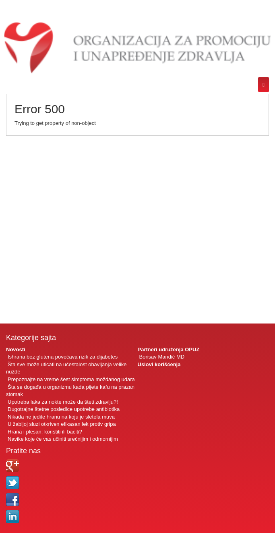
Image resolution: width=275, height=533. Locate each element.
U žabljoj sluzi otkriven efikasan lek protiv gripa (62, 424)
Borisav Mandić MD (162, 357)
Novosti (15, 349)
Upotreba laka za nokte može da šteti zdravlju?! (63, 402)
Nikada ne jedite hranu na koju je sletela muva (61, 417)
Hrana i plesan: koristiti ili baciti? (45, 432)
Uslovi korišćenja (159, 364)
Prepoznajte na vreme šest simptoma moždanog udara (71, 379)
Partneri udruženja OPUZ (169, 349)
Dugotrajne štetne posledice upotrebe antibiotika (64, 409)
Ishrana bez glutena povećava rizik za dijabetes (63, 357)
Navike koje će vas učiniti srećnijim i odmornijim (63, 439)
